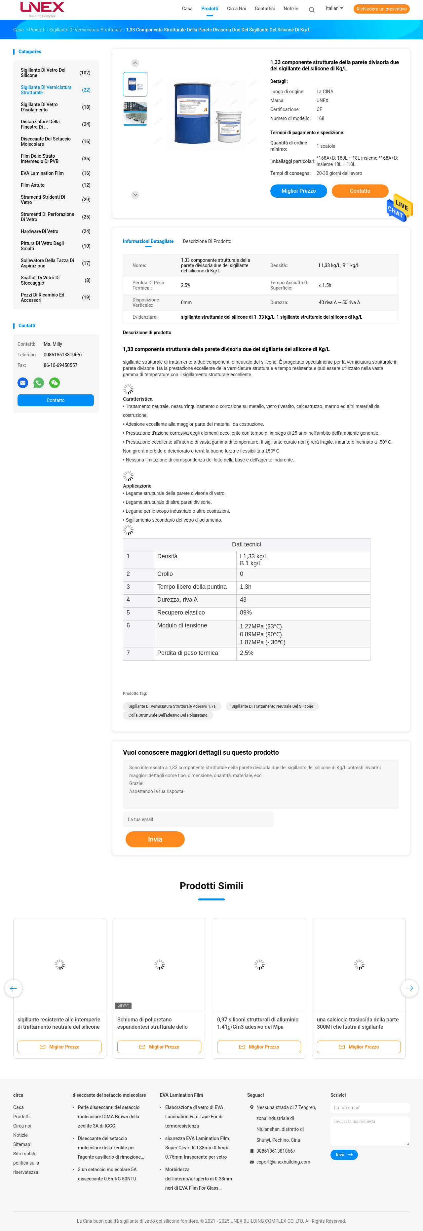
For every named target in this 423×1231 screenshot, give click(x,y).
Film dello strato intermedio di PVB (56, 158)
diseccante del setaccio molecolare (56, 141)
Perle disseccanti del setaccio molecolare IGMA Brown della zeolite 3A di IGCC (108, 1117)
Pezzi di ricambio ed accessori (56, 297)
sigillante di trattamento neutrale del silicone (272, 706)
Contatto (55, 400)
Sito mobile (24, 1153)
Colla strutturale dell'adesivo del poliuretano (168, 715)
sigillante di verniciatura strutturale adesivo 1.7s (172, 706)
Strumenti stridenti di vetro (56, 199)
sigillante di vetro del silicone (56, 72)
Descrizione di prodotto (207, 241)
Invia (155, 839)
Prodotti (21, 1116)
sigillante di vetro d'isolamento (56, 107)
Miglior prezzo (299, 191)
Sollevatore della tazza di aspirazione (56, 263)
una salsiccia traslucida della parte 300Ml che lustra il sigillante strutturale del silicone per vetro (358, 1026)
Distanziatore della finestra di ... (56, 124)
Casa (18, 1107)
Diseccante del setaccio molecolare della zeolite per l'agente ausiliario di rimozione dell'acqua (109, 1149)
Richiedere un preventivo (382, 9)
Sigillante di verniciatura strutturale (56, 90)
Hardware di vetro (56, 231)
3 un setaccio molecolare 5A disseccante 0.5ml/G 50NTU (107, 1174)
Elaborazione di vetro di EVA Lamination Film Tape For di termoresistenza (194, 1117)
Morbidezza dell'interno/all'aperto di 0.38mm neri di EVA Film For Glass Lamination (198, 1180)
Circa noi (22, 1126)
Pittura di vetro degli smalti (56, 246)
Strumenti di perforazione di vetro (56, 217)
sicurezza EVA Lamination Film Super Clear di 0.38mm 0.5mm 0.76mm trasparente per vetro (197, 1148)
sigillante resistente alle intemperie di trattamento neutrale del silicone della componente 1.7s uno (59, 1026)
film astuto (56, 185)
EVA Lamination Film (56, 173)
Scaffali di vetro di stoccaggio (56, 280)
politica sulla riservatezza (26, 1167)
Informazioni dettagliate (148, 241)
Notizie (20, 1135)
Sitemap (21, 1144)
